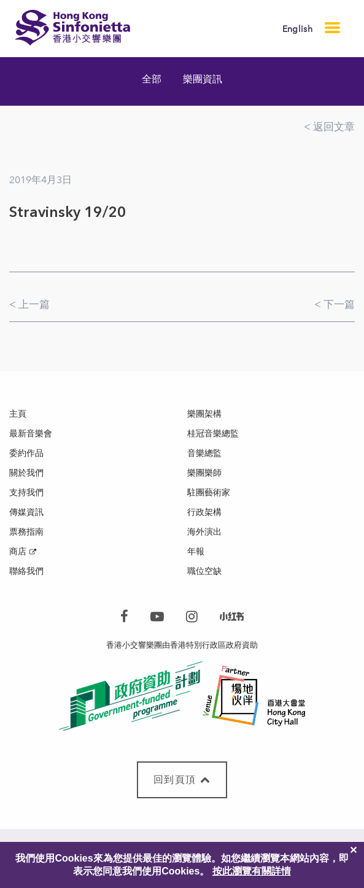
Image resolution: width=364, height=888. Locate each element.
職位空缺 (204, 571)
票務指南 (26, 532)
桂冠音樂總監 (213, 433)
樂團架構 (204, 414)
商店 (17, 551)
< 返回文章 (329, 126)
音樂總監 (204, 453)
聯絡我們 (26, 571)
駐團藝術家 (208, 492)
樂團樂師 (204, 473)
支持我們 (26, 492)
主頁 (17, 414)
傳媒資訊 (26, 512)
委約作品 (26, 453)
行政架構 (204, 512)
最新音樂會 (30, 433)
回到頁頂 (182, 779)
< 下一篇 (334, 304)
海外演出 (204, 532)
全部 (151, 79)
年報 (195, 551)
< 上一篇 (29, 304)
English (297, 29)
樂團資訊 (202, 79)
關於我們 (26, 473)
